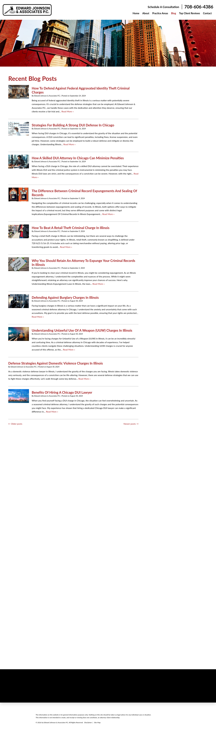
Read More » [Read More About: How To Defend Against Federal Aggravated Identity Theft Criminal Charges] (68, 111)
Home (136, 13)
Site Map (97, 722)
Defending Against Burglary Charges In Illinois (65, 297)
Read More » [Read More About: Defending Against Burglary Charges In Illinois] (38, 316)
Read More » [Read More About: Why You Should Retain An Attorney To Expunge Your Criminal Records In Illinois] (99, 283)
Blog (173, 13)
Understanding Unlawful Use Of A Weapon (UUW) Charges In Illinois (82, 330)
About (145, 13)
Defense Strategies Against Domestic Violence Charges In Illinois (55, 363)
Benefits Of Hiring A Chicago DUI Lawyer (62, 392)
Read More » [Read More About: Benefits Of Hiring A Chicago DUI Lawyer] (52, 411)
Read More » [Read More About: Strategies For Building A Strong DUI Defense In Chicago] (69, 144)
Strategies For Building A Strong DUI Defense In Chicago (73, 125)
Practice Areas (160, 13)
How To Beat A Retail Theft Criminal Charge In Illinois (70, 228)
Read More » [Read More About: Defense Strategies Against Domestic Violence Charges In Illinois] (84, 378)
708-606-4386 (198, 6)
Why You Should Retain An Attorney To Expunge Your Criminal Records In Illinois (83, 263)
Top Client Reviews (189, 13)
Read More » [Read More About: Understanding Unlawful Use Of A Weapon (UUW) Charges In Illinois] (69, 349)
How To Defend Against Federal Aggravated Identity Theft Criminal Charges (81, 90)
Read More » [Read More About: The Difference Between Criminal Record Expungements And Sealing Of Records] (108, 214)
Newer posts (130, 423)
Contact (207, 13)
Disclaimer (88, 722)
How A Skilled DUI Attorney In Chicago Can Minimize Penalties (78, 158)
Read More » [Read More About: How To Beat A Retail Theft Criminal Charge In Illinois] (66, 247)
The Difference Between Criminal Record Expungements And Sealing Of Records (84, 193)
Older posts (15, 423)
